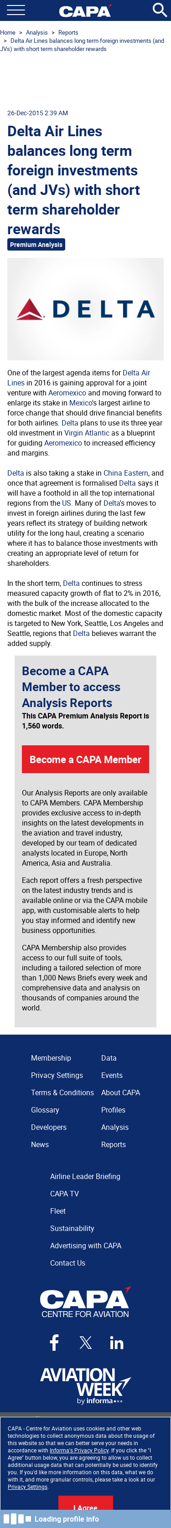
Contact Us (67, 1263)
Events (112, 1075)
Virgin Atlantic (86, 433)
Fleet (58, 1211)
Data (109, 1058)
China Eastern (126, 473)
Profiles (113, 1110)
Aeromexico (67, 393)
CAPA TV (64, 1194)
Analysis (37, 32)
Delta (70, 423)
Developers (49, 1127)
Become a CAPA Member (85, 759)
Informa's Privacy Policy (79, 1450)
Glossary (45, 1110)
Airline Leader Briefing (85, 1176)
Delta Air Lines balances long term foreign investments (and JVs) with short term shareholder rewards (82, 44)
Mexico (80, 403)
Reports (68, 32)
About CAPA (120, 1092)
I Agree (85, 1508)
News (40, 1144)
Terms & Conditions (62, 1092)
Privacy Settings (27, 1486)
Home (8, 32)
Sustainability (72, 1228)
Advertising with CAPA (85, 1246)
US (66, 503)
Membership (51, 1058)
